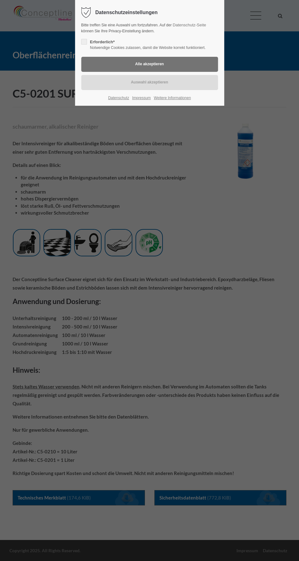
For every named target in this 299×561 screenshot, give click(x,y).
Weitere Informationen (172, 98)
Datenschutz (118, 98)
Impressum (141, 98)
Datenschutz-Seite (189, 25)
